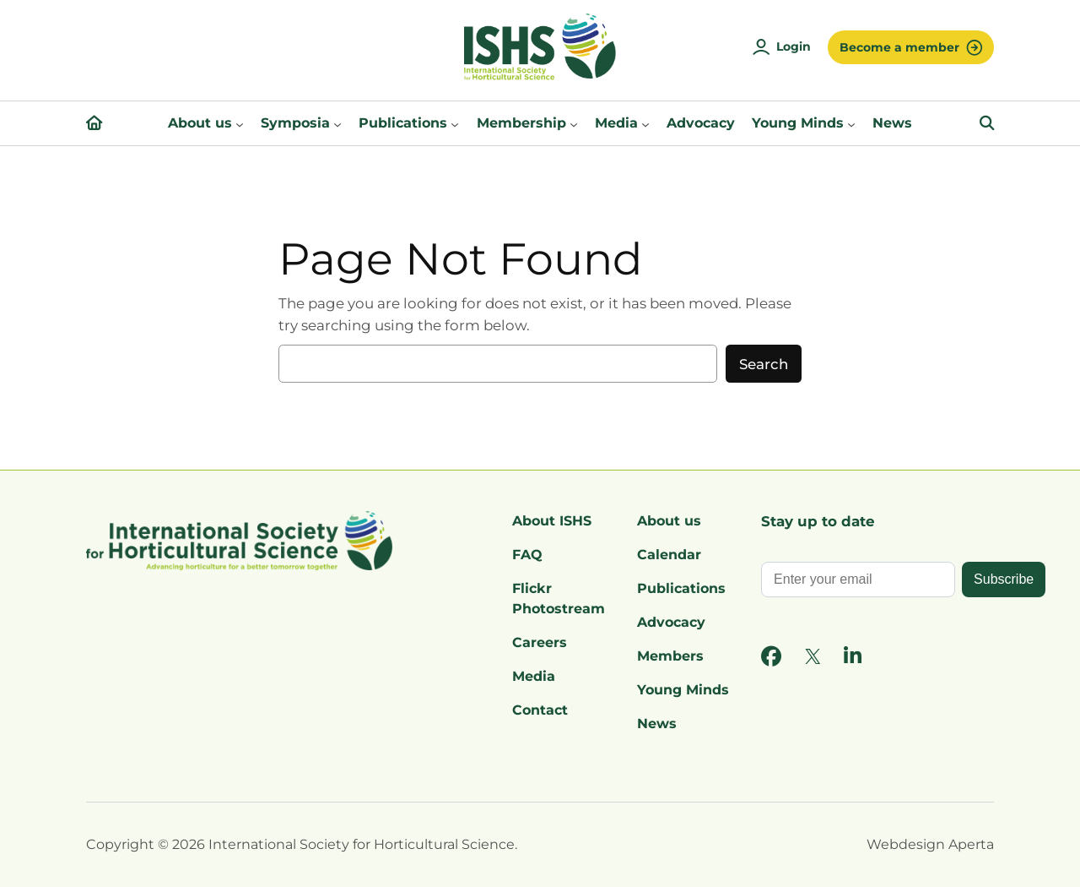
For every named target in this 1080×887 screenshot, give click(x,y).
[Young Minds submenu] (851, 123)
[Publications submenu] (455, 123)
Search (763, 364)
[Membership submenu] (574, 123)
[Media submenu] (645, 123)
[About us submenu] (239, 123)
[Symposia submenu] (337, 123)
